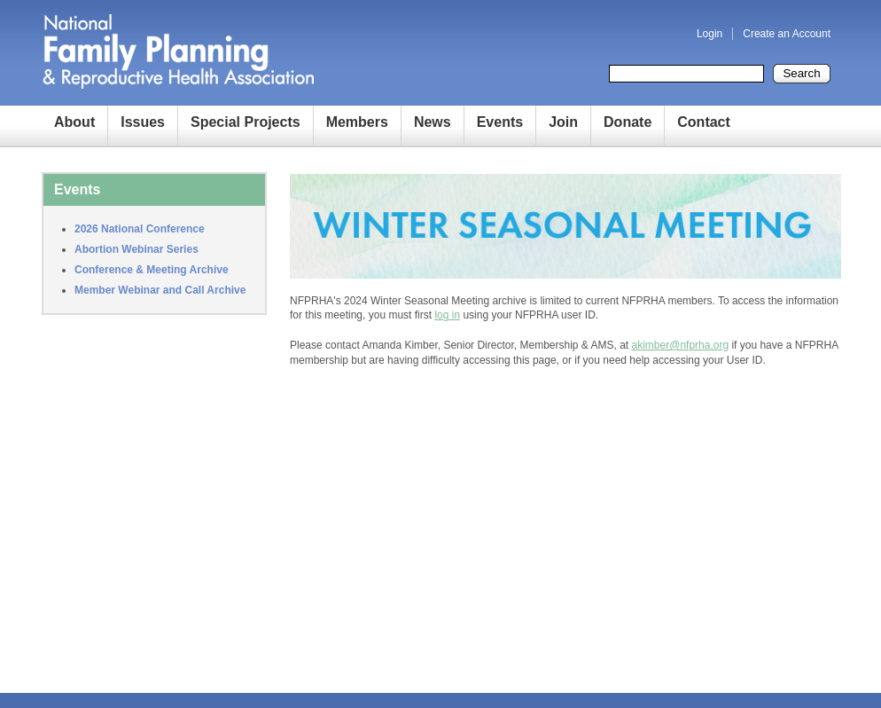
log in (447, 315)
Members (357, 122)
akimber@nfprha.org (680, 345)
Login (709, 34)
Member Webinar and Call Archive (160, 290)
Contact (703, 122)
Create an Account (786, 34)
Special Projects (245, 122)
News (432, 122)
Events (500, 122)
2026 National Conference (139, 229)
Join (563, 122)
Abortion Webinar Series (136, 249)
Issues (143, 122)
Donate (627, 122)
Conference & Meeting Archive (151, 270)
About (74, 122)
